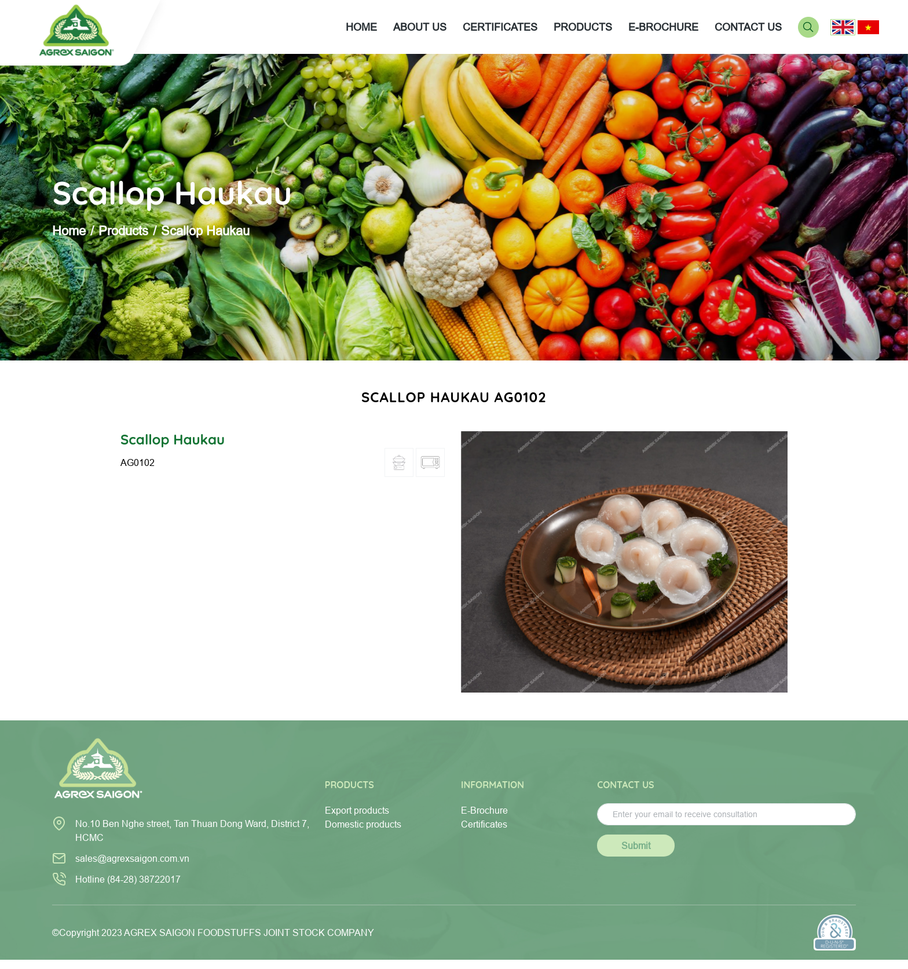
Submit (635, 845)
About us (419, 27)
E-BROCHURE (663, 27)
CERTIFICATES (500, 27)
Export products (357, 810)
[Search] (808, 26)
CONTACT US (748, 27)
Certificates (484, 824)
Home (361, 27)
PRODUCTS (583, 27)
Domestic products (363, 824)
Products (123, 231)
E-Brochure (484, 810)
